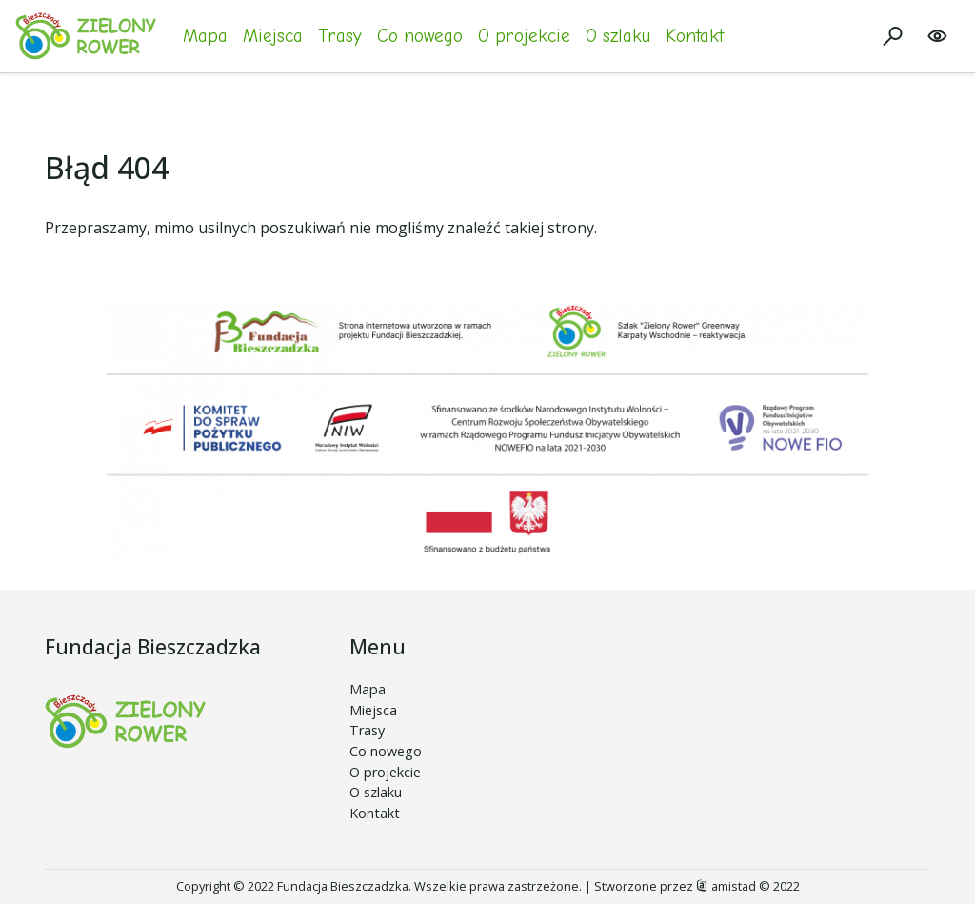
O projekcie (524, 36)
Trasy (340, 36)
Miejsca (273, 36)
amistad (726, 885)
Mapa (205, 36)
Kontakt (695, 36)
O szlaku (618, 36)
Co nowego (420, 36)
